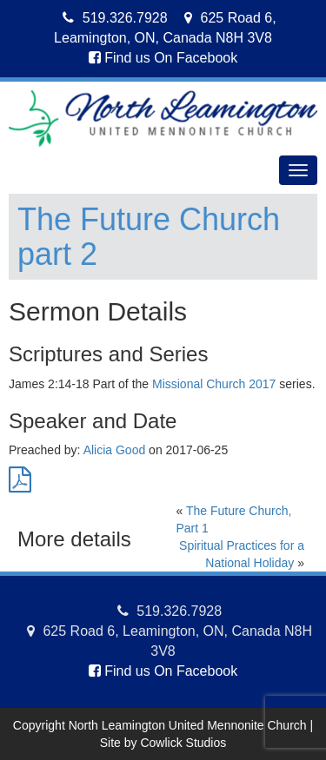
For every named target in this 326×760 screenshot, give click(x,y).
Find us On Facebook (163, 57)
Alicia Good (114, 450)
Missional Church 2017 (214, 384)
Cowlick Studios (183, 743)
